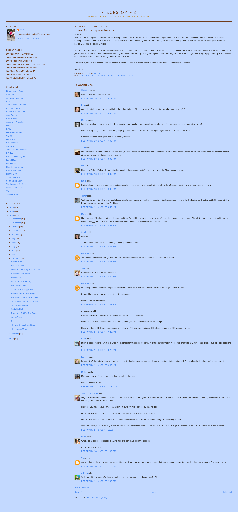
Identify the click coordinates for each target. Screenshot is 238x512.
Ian (82, 166)
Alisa (8, 101)
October (15, 227)
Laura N (84, 357)
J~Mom (84, 473)
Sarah (84, 232)
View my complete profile (30, 38)
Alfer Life (10, 94)
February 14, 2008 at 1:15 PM (98, 466)
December (16, 219)
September (17, 230)
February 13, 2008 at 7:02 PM (98, 141)
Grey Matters (12, 143)
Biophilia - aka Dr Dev (15, 112)
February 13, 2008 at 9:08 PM (98, 189)
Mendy (84, 120)
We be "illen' (16, 317)
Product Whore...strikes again (24, 293)
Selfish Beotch (17, 266)
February (16, 258)
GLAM (9, 136)
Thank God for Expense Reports (25, 301)
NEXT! (14, 321)
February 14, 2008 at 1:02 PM (98, 451)
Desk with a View (18, 285)
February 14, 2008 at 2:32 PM (98, 481)
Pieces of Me (119, 12)
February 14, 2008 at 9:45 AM (98, 365)
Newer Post (79, 492)
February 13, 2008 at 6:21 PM (98, 98)
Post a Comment (81, 488)
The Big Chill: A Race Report (23, 325)
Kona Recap (16, 277)
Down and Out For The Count (24, 313)
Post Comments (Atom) (96, 497)
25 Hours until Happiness (22, 289)
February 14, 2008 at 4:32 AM (98, 225)
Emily (8, 129)
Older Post (227, 492)
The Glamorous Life (19, 305)
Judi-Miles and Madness (16, 150)
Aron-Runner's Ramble (16, 105)
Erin (83, 105)
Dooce (9, 125)
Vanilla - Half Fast (14, 188)
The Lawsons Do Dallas (16, 184)
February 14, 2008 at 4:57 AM (98, 246)
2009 (11, 211)
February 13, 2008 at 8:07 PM (98, 174)
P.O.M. (22, 30)
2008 (11, 215)
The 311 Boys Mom (89, 393)
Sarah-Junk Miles (13, 177)
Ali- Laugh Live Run (14, 98)
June (14, 242)
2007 (11, 339)
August (15, 234)
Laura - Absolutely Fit (15, 156)
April (14, 250)
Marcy (84, 214)
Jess (83, 268)
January (15, 334)
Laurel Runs (11, 160)
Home (153, 492)
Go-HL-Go (10, 139)
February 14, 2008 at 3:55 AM (98, 207)
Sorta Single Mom (14, 181)
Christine (85, 90)
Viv (82, 458)
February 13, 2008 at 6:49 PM (98, 113)
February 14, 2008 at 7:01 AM (98, 304)
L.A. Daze (10, 153)
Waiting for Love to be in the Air (24, 297)
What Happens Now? (20, 273)
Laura (83, 181)
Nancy (84, 437)
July (14, 238)
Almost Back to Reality (21, 281)
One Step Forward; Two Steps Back (26, 270)
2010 (11, 207)
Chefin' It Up (16, 262)
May (14, 246)
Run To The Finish (14, 170)
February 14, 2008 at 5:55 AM (98, 261)
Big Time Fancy (13, 108)
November (16, 223)
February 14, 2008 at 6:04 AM (98, 277)
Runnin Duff (11, 174)
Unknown (85, 253)
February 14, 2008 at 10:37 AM (99, 386)
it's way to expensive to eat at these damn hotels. (107, 75)
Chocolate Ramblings (15, 122)
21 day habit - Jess (14, 91)
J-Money (10, 146)
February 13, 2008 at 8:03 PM (98, 159)
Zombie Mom (12, 194)
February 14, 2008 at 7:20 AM (98, 332)
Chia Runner (11, 115)
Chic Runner (11, 118)
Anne (83, 148)
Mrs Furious (11, 163)
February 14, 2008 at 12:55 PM (99, 430)
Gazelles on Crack (14, 132)
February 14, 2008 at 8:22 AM (98, 350)
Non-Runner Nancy (14, 167)
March (15, 254)
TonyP (84, 196)
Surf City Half (17, 309)
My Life (84, 372)
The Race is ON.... (19, 329)
